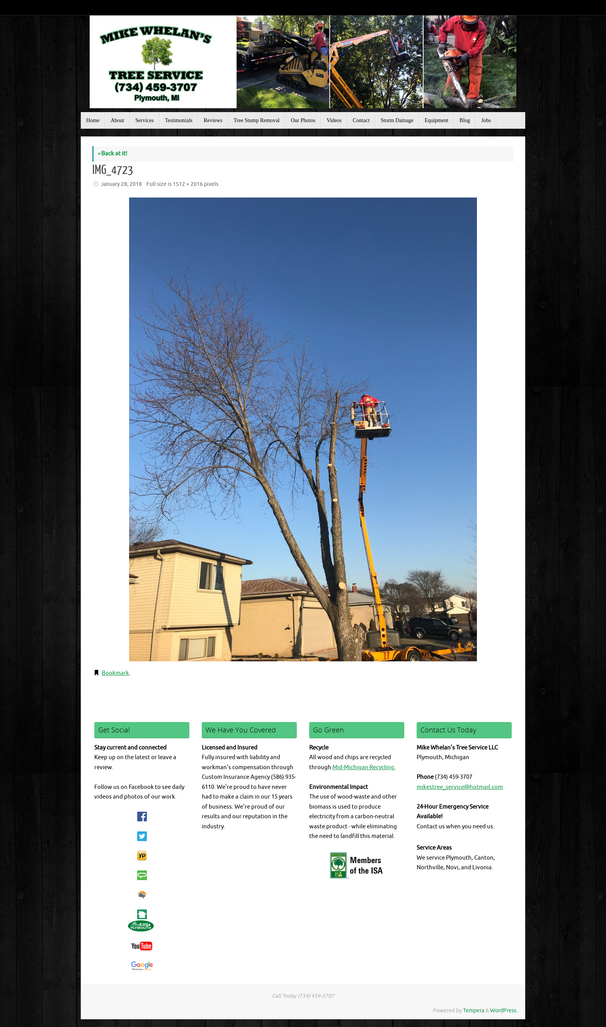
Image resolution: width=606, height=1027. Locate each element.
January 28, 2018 (121, 184)
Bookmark (115, 673)
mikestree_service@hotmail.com (460, 787)
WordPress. (503, 1010)
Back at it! (112, 153)
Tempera (473, 1010)
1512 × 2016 (188, 184)
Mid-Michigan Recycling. (364, 767)
